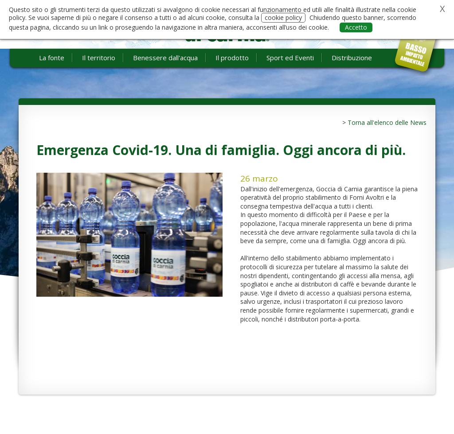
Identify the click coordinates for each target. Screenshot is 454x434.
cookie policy (283, 17)
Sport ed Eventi (290, 57)
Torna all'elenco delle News (387, 122)
